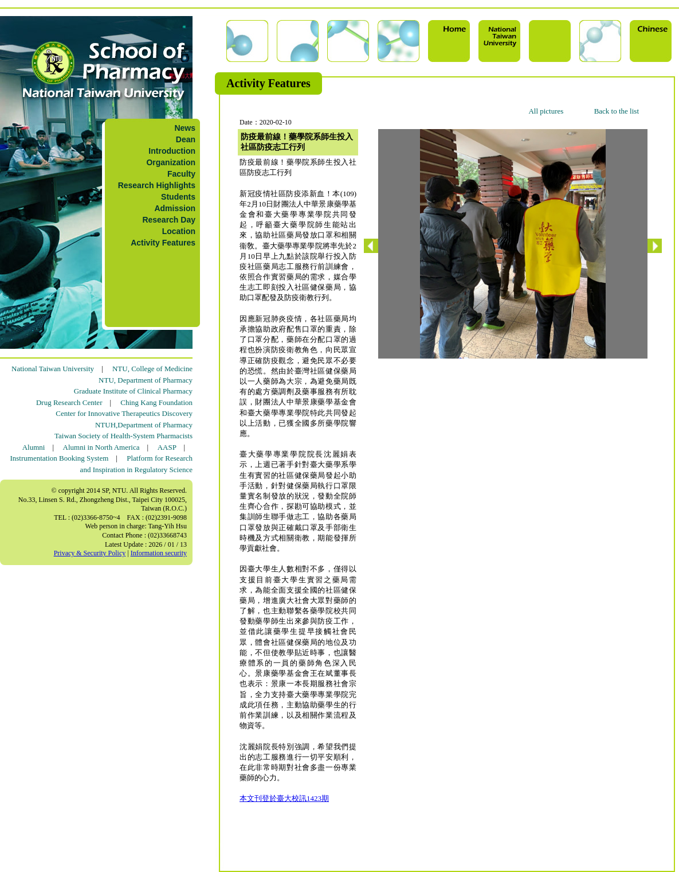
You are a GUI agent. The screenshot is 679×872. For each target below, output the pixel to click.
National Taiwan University (52, 368)
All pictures (545, 111)
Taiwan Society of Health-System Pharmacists (123, 435)
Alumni (33, 447)
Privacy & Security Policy (90, 553)
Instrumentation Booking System (59, 458)
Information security (159, 553)
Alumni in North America (101, 447)
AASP (167, 447)
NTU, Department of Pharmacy (146, 380)
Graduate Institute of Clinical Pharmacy (133, 391)
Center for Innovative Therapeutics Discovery (124, 413)
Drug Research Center (69, 402)
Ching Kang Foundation (156, 402)
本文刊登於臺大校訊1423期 (284, 798)
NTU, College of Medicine (152, 368)
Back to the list (616, 111)
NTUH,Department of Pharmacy (144, 425)
